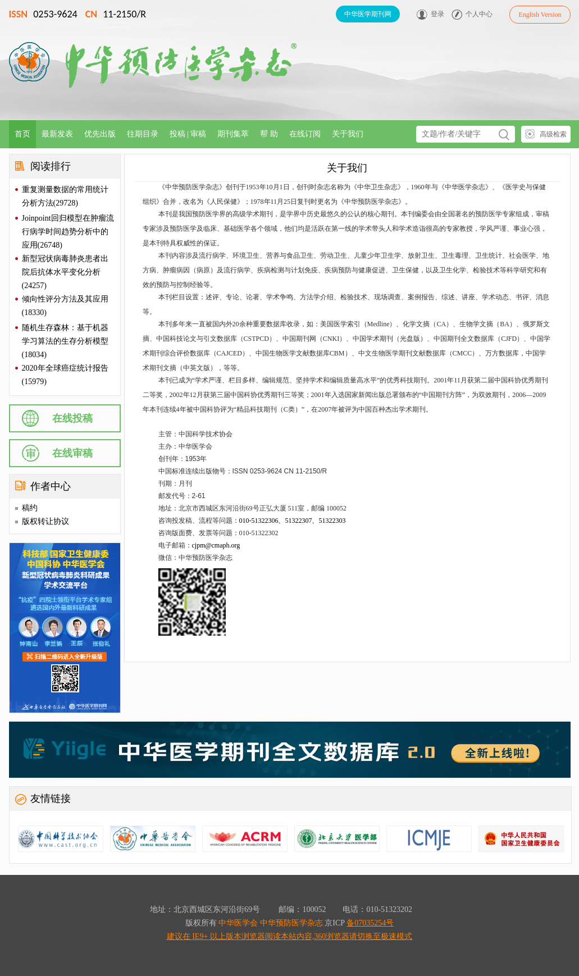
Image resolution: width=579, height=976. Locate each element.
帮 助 (269, 134)
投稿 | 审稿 (188, 134)
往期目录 (142, 134)
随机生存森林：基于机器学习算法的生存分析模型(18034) (65, 341)
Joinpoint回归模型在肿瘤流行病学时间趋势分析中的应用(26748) (68, 231)
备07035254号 (370, 923)
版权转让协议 (45, 521)
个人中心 (479, 14)
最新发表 (57, 134)
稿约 (30, 508)
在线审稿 (72, 453)
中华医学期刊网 (367, 14)
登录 (437, 14)
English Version (539, 15)
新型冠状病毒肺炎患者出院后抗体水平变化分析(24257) (65, 272)
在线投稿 (72, 418)
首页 (22, 134)
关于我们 (347, 134)
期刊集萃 (233, 134)
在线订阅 (305, 134)
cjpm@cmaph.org (216, 545)
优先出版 (100, 134)
